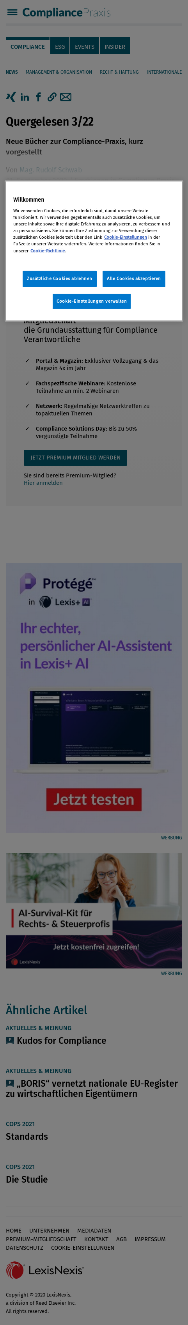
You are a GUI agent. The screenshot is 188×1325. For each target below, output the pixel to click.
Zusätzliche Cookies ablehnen (59, 278)
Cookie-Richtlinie (47, 250)
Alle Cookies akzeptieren (134, 278)
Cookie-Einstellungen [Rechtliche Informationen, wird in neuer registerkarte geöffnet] (125, 237)
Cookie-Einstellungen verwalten (92, 301)
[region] (94, 250)
